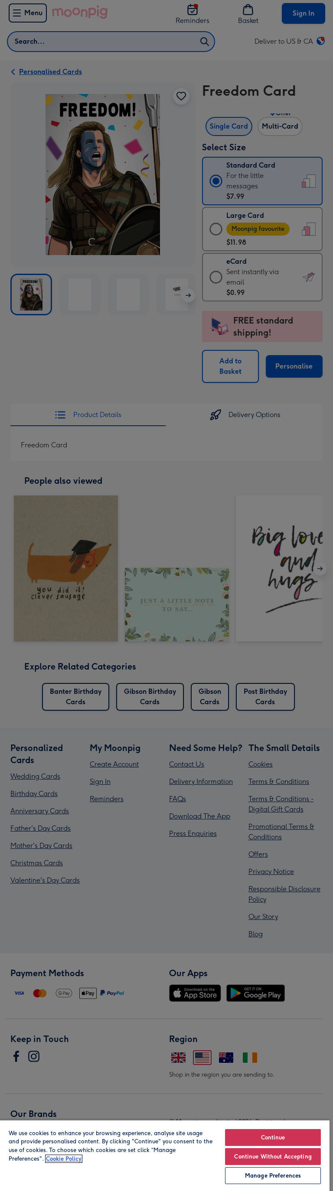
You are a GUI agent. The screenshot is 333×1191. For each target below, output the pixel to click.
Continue (273, 1137)
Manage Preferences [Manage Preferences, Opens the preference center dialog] (273, 1175)
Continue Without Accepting (272, 1156)
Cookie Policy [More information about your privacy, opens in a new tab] (64, 1158)
